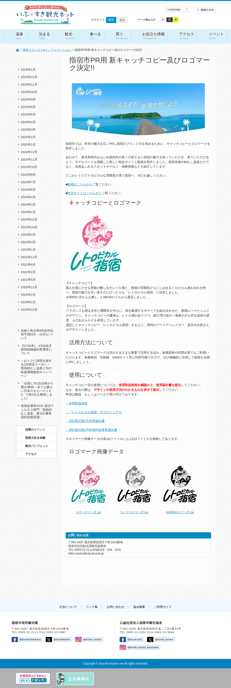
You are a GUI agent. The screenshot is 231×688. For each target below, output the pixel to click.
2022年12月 (29, 257)
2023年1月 (28, 249)
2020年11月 (29, 287)
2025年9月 (28, 99)
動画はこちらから (80, 184)
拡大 (122, 20)
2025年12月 (29, 77)
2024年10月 (29, 167)
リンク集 (92, 606)
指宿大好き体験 (35, 437)
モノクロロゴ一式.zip (134, 512)
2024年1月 (28, 212)
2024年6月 (28, 189)
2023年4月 (28, 234)
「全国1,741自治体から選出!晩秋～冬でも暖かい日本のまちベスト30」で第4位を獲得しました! (37, 390)
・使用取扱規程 (76, 403)
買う (122, 36)
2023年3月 (28, 242)
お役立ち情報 (153, 36)
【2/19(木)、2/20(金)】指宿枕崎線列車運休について (37, 349)
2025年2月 (28, 137)
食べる (95, 36)
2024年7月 (28, 182)
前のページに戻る (192, 567)
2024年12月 (29, 152)
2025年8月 (28, 107)
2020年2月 (28, 294)
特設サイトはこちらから (85, 193)
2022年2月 (28, 272)
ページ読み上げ (146, 19)
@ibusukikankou (62, 639)
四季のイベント (35, 429)
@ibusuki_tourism (92, 639)
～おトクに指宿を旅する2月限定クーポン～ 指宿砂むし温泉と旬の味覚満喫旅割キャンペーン (36, 368)
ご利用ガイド (163, 606)
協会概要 (139, 606)
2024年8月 (28, 174)
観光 (70, 36)
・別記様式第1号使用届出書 (85, 421)
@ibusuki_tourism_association (143, 647)
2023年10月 (29, 227)
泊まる (44, 36)
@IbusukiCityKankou (30, 639)
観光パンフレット (36, 446)
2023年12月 (29, 219)
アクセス (186, 36)
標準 (111, 19)
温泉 (20, 36)
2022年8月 (28, 264)
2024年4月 (28, 197)
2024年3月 (28, 204)
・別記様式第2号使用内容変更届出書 (91, 430)
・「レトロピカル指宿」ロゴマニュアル (94, 412)
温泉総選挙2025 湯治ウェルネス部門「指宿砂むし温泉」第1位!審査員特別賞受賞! (37, 411)
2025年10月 (29, 92)
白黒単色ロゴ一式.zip (180, 512)
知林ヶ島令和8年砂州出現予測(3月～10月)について (37, 334)
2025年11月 (29, 84)
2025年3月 (28, 129)
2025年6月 (28, 114)
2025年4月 (28, 122)
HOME (18, 50)
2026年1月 (28, 69)
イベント (216, 36)
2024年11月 (29, 159)
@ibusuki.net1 (135, 639)
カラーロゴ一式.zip (88, 512)
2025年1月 (28, 144)
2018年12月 (29, 309)
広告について (68, 606)
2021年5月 (28, 279)
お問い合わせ (115, 606)
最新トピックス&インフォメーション (47, 50)
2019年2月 (28, 302)
